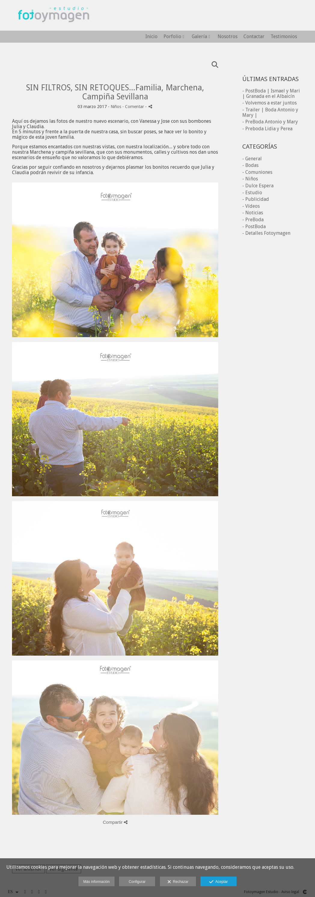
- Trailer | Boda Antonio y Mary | (270, 112)
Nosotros (227, 36)
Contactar (254, 36)
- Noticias (252, 213)
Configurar (137, 882)
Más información (96, 882)
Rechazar (177, 882)
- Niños (250, 179)
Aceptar (218, 882)
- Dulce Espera (258, 186)
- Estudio (252, 192)
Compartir (115, 822)
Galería (199, 36)
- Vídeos (251, 206)
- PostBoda (254, 226)
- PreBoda (253, 219)
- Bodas (250, 165)
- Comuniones (257, 172)
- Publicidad (255, 199)
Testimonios (284, 36)
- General (252, 159)
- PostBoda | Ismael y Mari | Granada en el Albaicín (271, 93)
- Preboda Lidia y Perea (267, 128)
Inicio (151, 36)
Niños (116, 106)
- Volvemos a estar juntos (269, 103)
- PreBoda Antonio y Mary (270, 122)
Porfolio (172, 36)
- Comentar (133, 106)
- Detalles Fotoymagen (266, 233)
